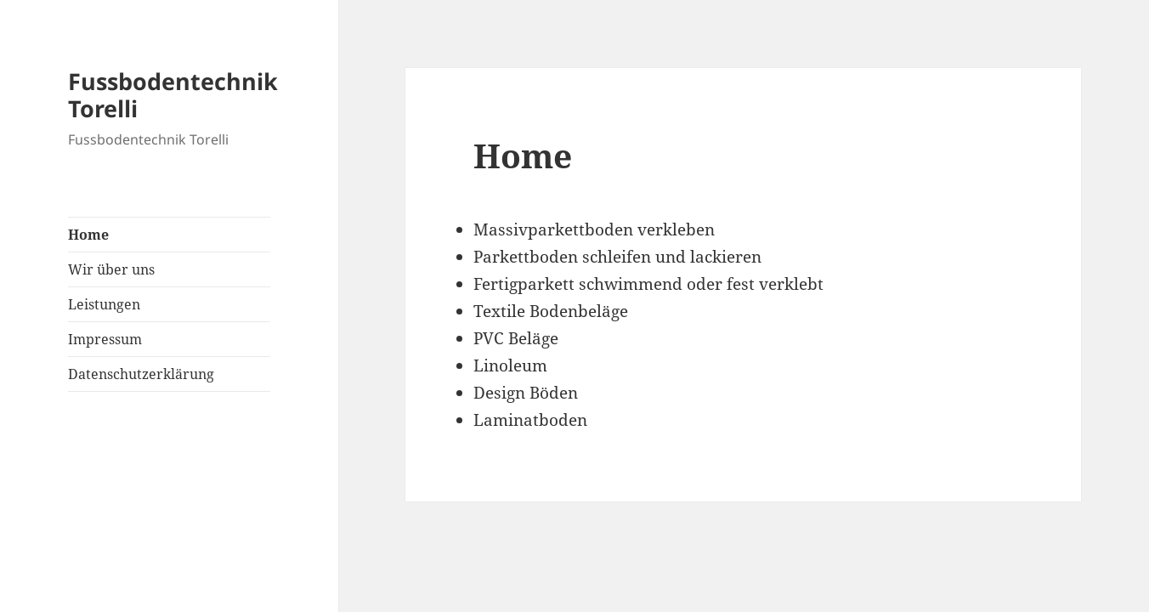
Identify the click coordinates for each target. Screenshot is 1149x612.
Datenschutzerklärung (141, 374)
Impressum (105, 339)
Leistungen (104, 304)
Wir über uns (111, 269)
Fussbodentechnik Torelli (173, 94)
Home (88, 234)
